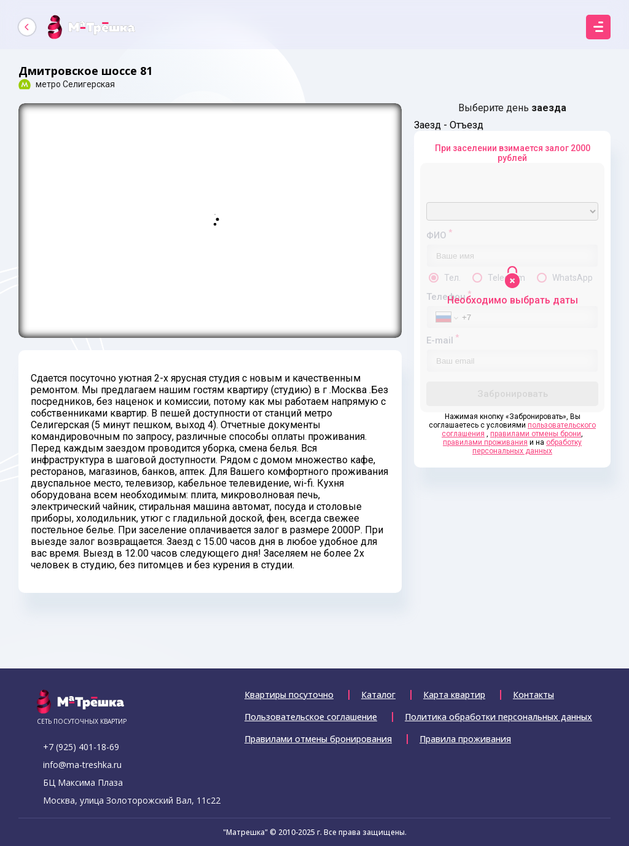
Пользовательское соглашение (310, 717)
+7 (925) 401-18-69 (81, 747)
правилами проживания (485, 442)
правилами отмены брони (535, 433)
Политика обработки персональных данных (498, 717)
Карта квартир (454, 695)
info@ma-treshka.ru (82, 764)
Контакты (533, 695)
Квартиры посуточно (289, 695)
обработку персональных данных (527, 446)
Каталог (378, 695)
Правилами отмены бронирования (318, 739)
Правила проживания (465, 739)
